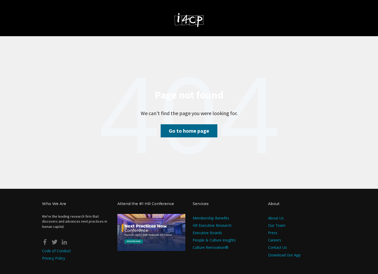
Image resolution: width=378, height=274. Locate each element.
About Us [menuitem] (276, 218)
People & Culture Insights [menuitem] (214, 240)
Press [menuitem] (272, 232)
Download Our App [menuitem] (284, 254)
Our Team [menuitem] (276, 225)
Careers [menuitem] (274, 240)
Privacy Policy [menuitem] (53, 258)
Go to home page (189, 130)
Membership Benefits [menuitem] (211, 218)
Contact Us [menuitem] (277, 247)
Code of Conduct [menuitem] (56, 250)
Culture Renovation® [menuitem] (210, 247)
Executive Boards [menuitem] (207, 232)
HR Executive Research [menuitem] (212, 225)
